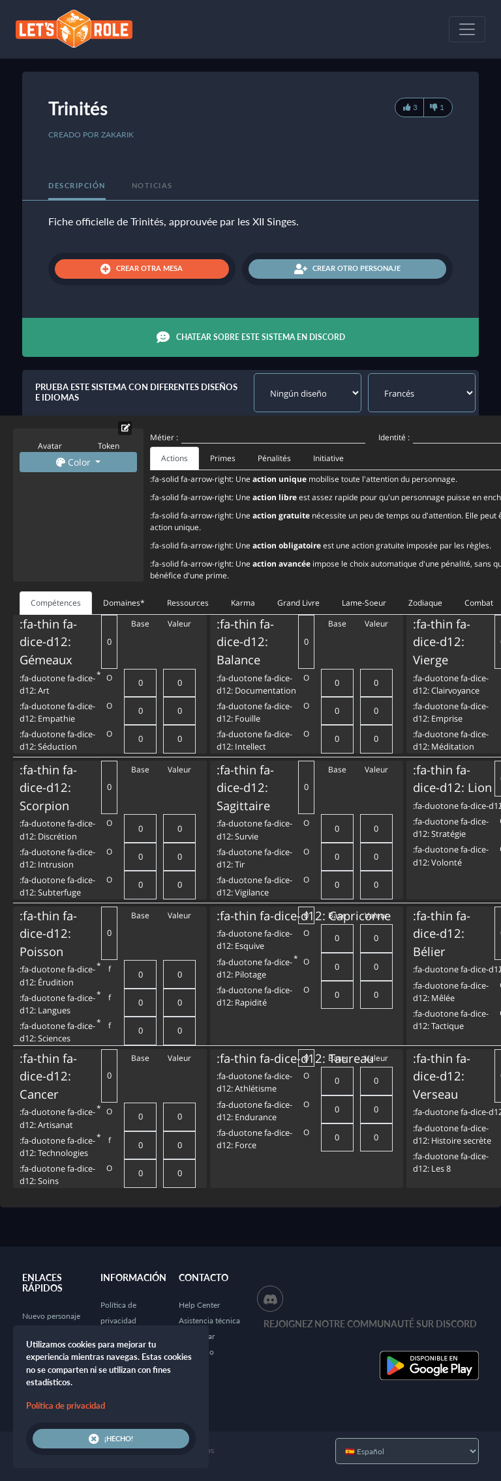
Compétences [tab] (56, 602)
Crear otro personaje (347, 269)
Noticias (152, 185)
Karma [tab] (243, 602)
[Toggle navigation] (467, 29)
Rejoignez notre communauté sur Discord (370, 1323)
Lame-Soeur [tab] (364, 602)
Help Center (199, 1305)
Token (108, 445)
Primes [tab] (222, 458)
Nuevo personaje (51, 1316)
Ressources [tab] (188, 602)
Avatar (50, 445)
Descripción (77, 185)
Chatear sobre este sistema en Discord (251, 337)
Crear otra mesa (141, 269)
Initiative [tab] (328, 458)
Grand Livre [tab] (298, 602)
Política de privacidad (65, 1405)
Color (74, 462)
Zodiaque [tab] (425, 602)
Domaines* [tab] (124, 602)
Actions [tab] (174, 458)
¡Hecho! (111, 1438)
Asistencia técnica (209, 1320)
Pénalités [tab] (274, 458)
